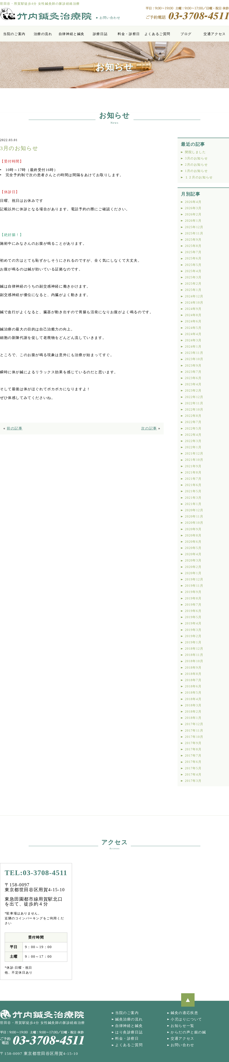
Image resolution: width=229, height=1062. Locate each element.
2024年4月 (193, 334)
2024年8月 (193, 315)
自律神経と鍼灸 (72, 34)
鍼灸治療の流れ (129, 1019)
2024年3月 (193, 340)
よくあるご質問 (157, 34)
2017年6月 (193, 762)
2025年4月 (193, 271)
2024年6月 (193, 321)
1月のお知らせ (196, 171)
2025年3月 (193, 277)
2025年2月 (193, 283)
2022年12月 (194, 397)
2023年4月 (193, 384)
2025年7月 (193, 252)
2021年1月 (193, 504)
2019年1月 (193, 642)
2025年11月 (194, 233)
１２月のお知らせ (199, 177)
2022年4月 (193, 434)
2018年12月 (194, 648)
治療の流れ (43, 34)
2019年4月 (193, 623)
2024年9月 (193, 309)
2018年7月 (193, 680)
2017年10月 (194, 737)
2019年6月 (193, 611)
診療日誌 (100, 34)
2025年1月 (193, 290)
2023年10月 (194, 359)
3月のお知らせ (196, 158)
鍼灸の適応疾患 (184, 1013)
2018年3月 (193, 705)
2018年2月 (193, 711)
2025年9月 (193, 239)
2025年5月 (193, 265)
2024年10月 (194, 302)
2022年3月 (193, 441)
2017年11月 (194, 730)
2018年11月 (194, 655)
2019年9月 (193, 592)
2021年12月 (194, 453)
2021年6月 (193, 485)
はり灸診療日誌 (129, 1032)
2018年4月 (193, 699)
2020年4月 (193, 554)
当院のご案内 (14, 34)
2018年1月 (193, 718)
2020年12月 (194, 510)
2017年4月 (193, 774)
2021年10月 (194, 459)
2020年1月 (193, 573)
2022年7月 (193, 422)
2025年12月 (194, 227)
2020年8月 (193, 535)
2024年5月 (193, 328)
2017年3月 (193, 780)
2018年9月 (193, 667)
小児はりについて (186, 1019)
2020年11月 (194, 516)
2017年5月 (193, 768)
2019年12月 (194, 579)
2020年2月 (193, 567)
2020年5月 (193, 548)
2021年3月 (193, 497)
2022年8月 (193, 415)
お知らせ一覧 (182, 1026)
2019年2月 (193, 636)
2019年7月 (193, 604)
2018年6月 (193, 686)
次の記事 (149, 428)
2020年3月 (193, 560)
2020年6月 (193, 541)
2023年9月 (193, 365)
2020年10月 (194, 522)
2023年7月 (193, 371)
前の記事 (14, 428)
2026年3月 (193, 208)
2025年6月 (193, 258)
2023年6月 (193, 378)
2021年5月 (193, 491)
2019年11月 (194, 585)
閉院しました (195, 152)
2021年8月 (193, 472)
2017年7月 (193, 755)
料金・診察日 (129, 34)
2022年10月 (194, 409)
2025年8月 (193, 246)
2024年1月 (193, 346)
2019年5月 (193, 617)
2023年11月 (194, 353)
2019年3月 (193, 630)
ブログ (186, 34)
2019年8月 (193, 598)
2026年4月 (193, 202)
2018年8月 (193, 674)
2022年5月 (193, 428)
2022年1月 (193, 447)
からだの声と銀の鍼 (188, 1032)
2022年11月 (194, 403)
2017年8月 (193, 749)
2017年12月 (194, 724)
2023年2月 (193, 390)
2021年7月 (193, 478)
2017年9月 (193, 743)
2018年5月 (193, 692)
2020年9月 (193, 529)
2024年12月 (194, 296)
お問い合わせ (110, 17)
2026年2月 (193, 214)
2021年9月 (193, 466)
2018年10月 (194, 661)
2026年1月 (193, 220)
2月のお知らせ (196, 164)
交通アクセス (215, 34)
